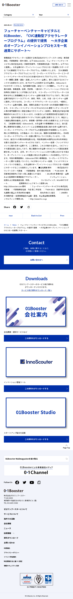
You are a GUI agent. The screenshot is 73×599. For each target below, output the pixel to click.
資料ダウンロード (11, 538)
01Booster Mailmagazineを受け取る (36, 458)
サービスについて (11, 514)
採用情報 (8, 533)
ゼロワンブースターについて (15, 509)
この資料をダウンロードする (36, 338)
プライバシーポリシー (11, 552)
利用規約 (7, 548)
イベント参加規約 (10, 557)
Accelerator (18, 25)
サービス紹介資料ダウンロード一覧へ (36, 290)
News (14, 225)
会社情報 (7, 523)
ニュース (7, 528)
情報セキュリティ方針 (11, 566)
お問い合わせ (59, 5)
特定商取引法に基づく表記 (13, 561)
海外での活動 (9, 518)
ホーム (6, 225)
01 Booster (11, 4)
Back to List (36, 216)
